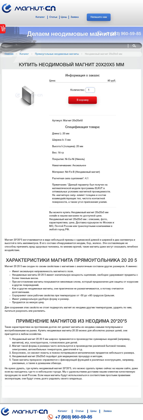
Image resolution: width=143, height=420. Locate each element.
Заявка (75, 17)
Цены (64, 17)
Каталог (40, 17)
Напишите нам (98, 17)
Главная (9, 54)
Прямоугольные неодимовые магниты (57, 54)
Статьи (53, 17)
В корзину (83, 100)
